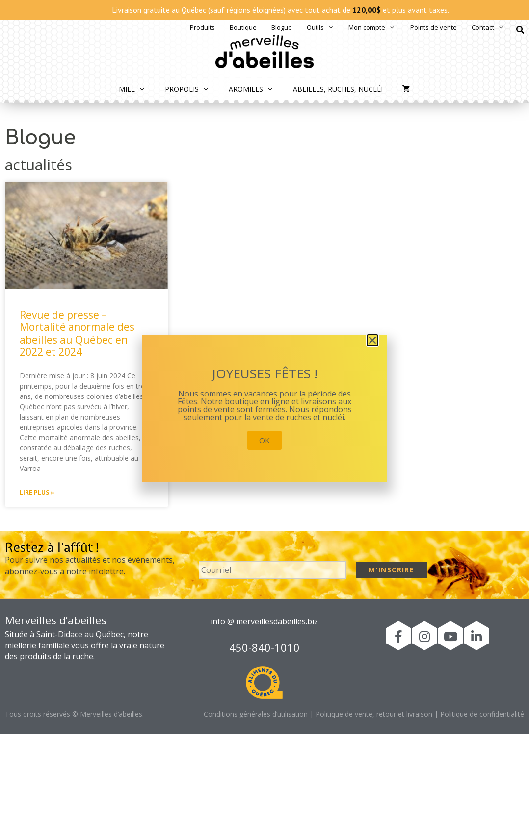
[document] (264, 408)
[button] (372, 340)
